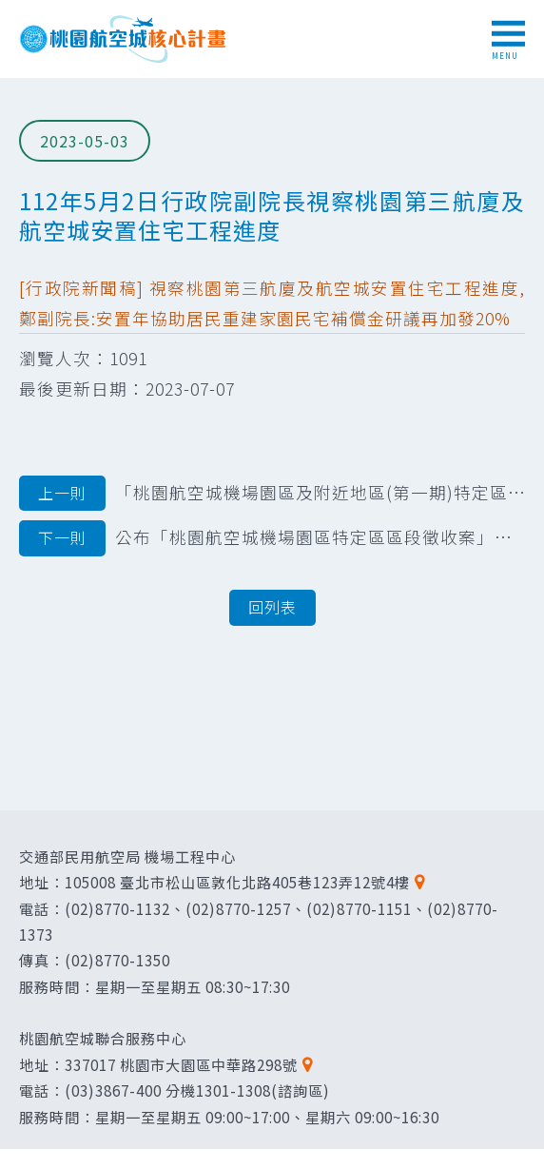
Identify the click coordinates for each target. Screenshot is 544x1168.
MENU (508, 41)
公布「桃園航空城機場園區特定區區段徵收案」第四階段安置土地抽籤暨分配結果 (272, 538)
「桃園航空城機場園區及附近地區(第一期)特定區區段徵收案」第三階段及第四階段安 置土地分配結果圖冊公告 (272, 494)
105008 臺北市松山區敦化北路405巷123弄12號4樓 (237, 881)
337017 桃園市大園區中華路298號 (181, 1064)
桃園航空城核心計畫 (123, 39)
